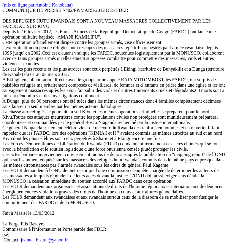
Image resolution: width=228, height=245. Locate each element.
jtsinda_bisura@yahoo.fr (44, 239)
